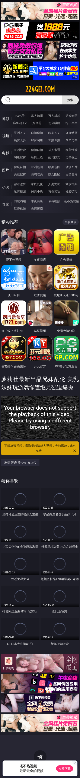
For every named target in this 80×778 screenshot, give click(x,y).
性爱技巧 (71, 191)
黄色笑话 (54, 191)
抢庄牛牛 (71, 123)
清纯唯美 (37, 174)
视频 (5, 135)
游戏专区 (71, 116)
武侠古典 (71, 184)
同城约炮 (20, 201)
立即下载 (65, 768)
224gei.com (40, 89)
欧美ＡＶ (54, 133)
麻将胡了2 (20, 123)
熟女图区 (54, 174)
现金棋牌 (54, 123)
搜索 (70, 100)
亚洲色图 (37, 167)
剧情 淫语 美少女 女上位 (20, 462)
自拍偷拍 (37, 133)
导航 (5, 204)
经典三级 (37, 157)
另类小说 (37, 191)
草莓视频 (54, 201)
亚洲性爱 (20, 150)
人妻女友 (54, 184)
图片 (5, 170)
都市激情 (20, 184)
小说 (5, 187)
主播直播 (54, 140)
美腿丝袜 (20, 174)
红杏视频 (20, 208)
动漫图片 (71, 167)
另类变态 (71, 157)
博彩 (5, 118)
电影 (5, 153)
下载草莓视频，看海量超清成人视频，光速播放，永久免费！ (40, 448)
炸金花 (36, 123)
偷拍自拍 (37, 150)
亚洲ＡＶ (20, 133)
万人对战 (54, 116)
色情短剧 (37, 208)
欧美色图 (54, 167)
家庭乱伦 (37, 184)
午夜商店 (37, 201)
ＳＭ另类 (71, 140)
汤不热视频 (71, 201)
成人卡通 (54, 150)
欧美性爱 (71, 150)
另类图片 (71, 174)
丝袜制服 (37, 140)
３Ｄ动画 (71, 133)
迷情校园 (20, 191)
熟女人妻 (20, 140)
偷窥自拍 (20, 167)
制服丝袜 (20, 157)
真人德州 (37, 116)
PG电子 (20, 116)
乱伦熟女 (54, 157)
